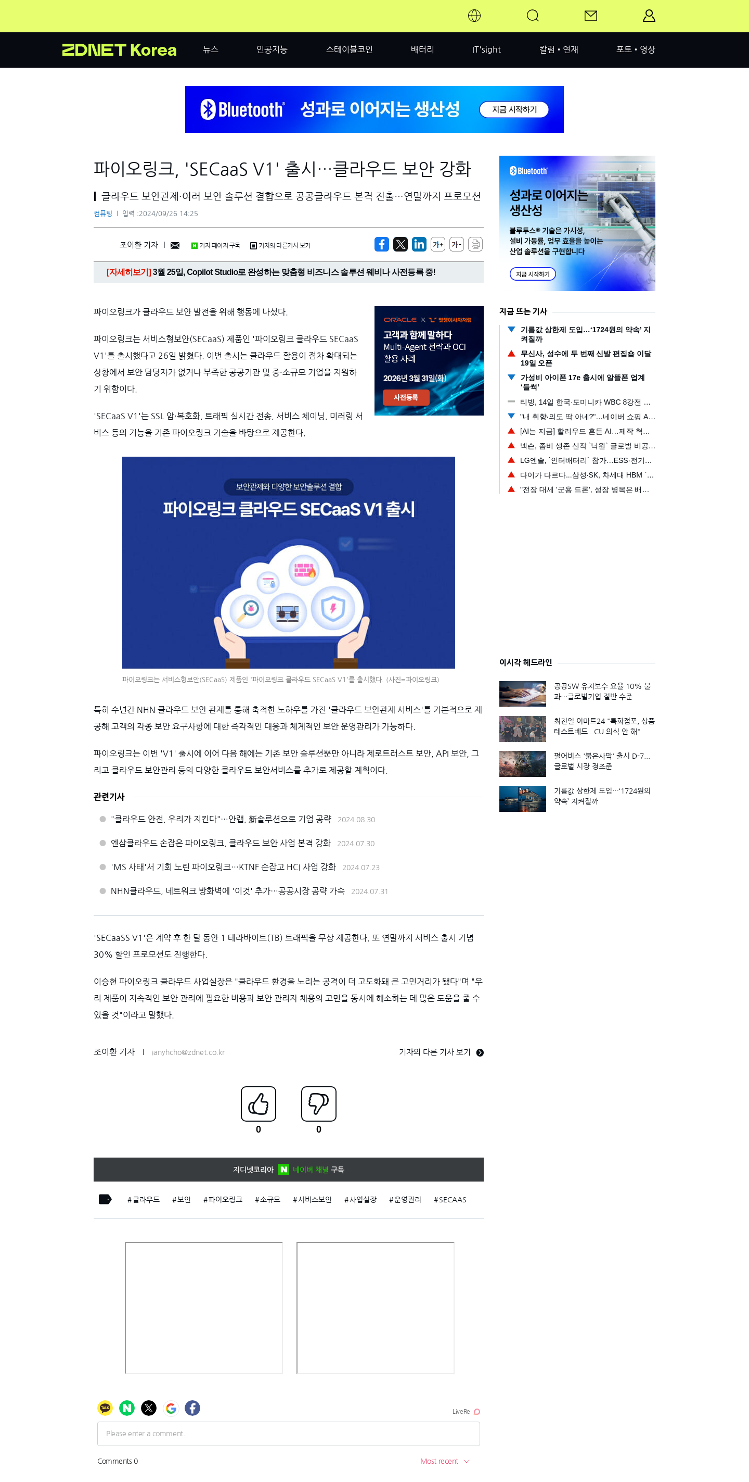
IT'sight (486, 49)
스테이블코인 (349, 49)
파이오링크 (225, 1199)
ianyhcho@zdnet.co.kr (188, 1052)
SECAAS (453, 1199)
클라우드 (146, 1199)
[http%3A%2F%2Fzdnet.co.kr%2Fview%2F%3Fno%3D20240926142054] (419, 244)
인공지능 (272, 49)
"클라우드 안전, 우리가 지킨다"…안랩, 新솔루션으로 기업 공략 (221, 819)
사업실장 (363, 1199)
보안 (184, 1199)
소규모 (270, 1199)
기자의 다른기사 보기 (280, 246)
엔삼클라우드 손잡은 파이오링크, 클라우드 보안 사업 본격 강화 (221, 843)
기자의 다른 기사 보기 (441, 1052)
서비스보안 (315, 1199)
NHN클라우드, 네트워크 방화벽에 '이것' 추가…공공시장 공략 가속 (228, 891)
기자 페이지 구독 (215, 246)
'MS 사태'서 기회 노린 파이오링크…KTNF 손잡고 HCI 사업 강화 (223, 867)
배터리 (422, 49)
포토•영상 (635, 49)
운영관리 (407, 1199)
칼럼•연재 (558, 49)
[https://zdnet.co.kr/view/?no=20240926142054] (381, 244)
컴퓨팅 (103, 213)
